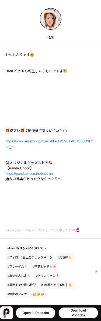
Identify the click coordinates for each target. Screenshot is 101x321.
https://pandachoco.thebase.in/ (29, 174)
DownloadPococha (78, 313)
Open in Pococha (35, 313)
